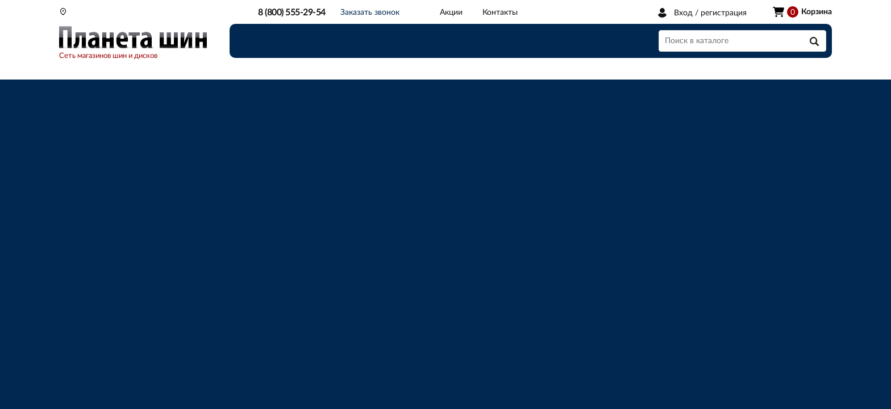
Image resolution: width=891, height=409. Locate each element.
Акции (451, 12)
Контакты (500, 12)
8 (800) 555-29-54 (292, 12)
